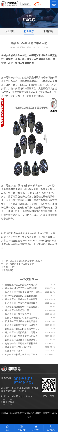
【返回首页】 (7, 270)
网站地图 (47, 413)
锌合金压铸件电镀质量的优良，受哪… (23, 292)
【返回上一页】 (8, 267)
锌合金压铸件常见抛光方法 (18, 314)
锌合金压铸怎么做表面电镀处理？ (21, 340)
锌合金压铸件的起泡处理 (17, 310)
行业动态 (29, 31)
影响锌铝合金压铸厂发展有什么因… (22, 295)
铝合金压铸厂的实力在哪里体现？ (21, 303)
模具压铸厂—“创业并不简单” (18, 347)
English (25, 4)
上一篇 (21, 261)
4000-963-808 (23, 379)
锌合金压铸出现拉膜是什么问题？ (21, 332)
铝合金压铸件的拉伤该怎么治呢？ (21, 336)
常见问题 (48, 31)
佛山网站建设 (29, 420)
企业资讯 (10, 31)
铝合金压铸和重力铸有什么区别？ (21, 325)
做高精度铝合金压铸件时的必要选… (22, 306)
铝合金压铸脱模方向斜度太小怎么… (22, 329)
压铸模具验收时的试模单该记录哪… (22, 317)
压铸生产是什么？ (13, 351)
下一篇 (17, 264)
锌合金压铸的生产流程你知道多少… (22, 284)
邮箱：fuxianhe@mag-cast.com (16, 396)
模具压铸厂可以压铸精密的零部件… (22, 321)
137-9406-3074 (23, 383)
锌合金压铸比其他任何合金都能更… (22, 299)
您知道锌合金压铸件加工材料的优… (22, 343)
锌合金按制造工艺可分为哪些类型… (22, 288)
